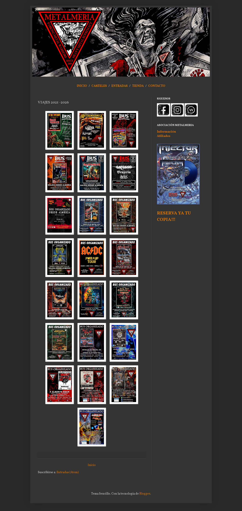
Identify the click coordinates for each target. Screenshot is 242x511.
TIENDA (138, 86)
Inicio (92, 465)
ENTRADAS (119, 86)
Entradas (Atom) (68, 472)
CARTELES (99, 86)
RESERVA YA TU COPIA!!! (174, 216)
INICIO (82, 86)
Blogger (144, 494)
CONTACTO (156, 86)
